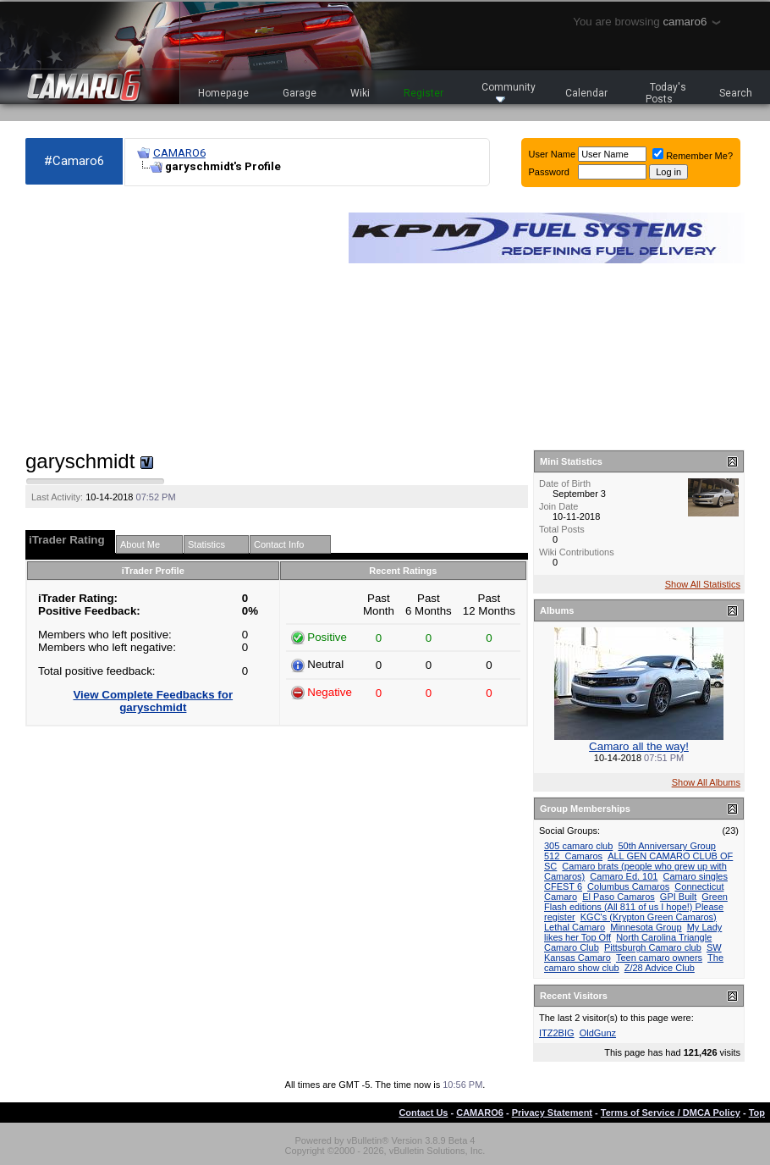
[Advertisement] (178, 318)
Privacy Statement (552, 1112)
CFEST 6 (563, 886)
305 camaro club (578, 846)
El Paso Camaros (618, 897)
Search (735, 93)
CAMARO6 (179, 152)
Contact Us (423, 1112)
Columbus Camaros (628, 886)
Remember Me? (692, 156)
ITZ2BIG (557, 1033)
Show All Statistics (702, 584)
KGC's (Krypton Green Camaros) (648, 917)
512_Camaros (573, 856)
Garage (299, 93)
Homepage (223, 93)
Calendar (586, 93)
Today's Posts (666, 93)
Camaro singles (695, 876)
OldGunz (598, 1033)
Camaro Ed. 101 (623, 876)
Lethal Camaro (574, 927)
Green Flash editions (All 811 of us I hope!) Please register (636, 907)
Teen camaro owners (659, 957)
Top (757, 1112)
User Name (552, 154)
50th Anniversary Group (667, 846)
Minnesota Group (645, 927)
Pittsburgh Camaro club (652, 947)
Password (549, 172)
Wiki (360, 93)
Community (508, 91)
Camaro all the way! (639, 746)
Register (423, 93)
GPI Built (678, 897)
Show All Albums (706, 782)
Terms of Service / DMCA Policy (670, 1112)
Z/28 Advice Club (659, 968)
